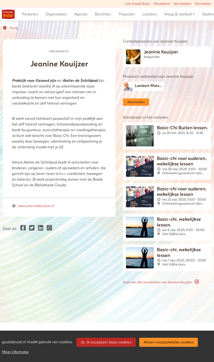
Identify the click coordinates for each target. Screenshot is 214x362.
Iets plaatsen (182, 4)
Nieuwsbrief (162, 4)
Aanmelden (203, 4)
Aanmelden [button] (136, 102)
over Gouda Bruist (137, 4)
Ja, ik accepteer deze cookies (106, 342)
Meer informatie (15, 352)
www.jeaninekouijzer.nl (36, 206)
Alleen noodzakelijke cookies (169, 342)
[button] (30, 14)
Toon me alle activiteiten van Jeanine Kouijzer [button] (161, 282)
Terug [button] (10, 28)
